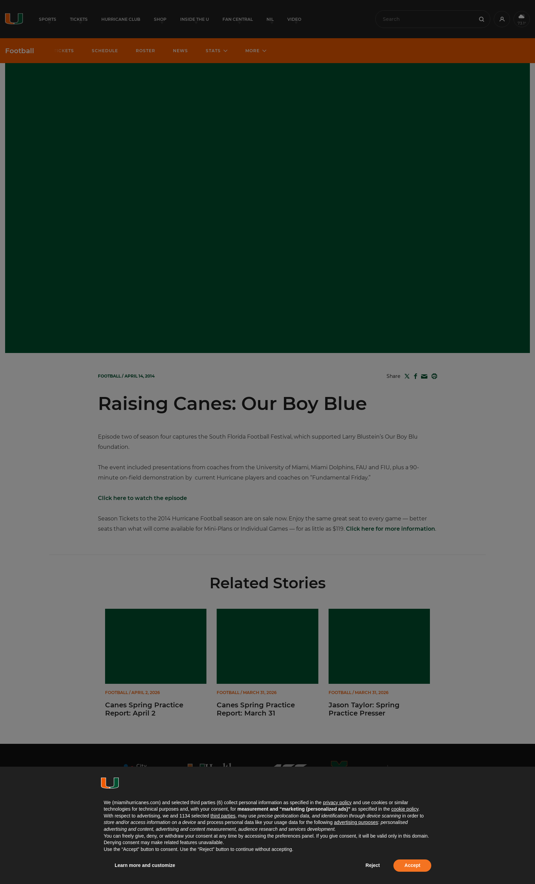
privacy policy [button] (337, 802)
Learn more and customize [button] (145, 865)
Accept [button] (412, 865)
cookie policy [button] (404, 809)
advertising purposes (356, 822)
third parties (223, 816)
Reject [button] (372, 865)
